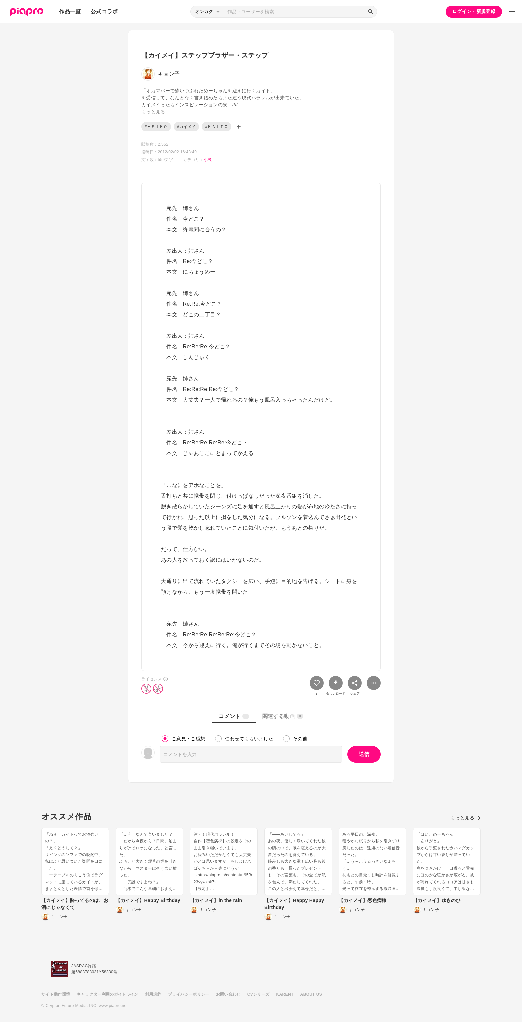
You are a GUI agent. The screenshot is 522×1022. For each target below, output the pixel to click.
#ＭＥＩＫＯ (156, 126)
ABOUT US (311, 994)
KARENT (285, 994)
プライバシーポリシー (188, 994)
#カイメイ (186, 126)
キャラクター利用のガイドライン (107, 994)
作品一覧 (70, 11)
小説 (208, 159)
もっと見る (465, 817)
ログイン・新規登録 (473, 11)
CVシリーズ (258, 994)
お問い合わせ (228, 994)
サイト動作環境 (55, 994)
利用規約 (153, 994)
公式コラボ (104, 11)
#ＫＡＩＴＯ (216, 126)
